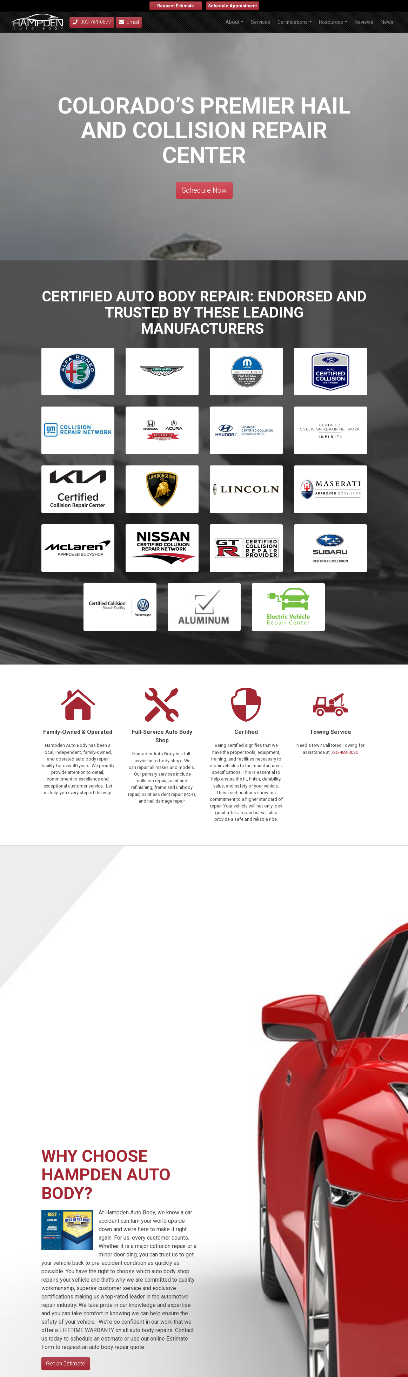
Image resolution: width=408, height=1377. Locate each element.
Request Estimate (175, 5)
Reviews (364, 22)
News (387, 22)
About (233, 22)
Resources (331, 22)
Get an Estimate (65, 1363)
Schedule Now (204, 190)
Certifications (292, 22)
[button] (246, 371)
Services (260, 22)
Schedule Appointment (232, 5)
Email (129, 22)
